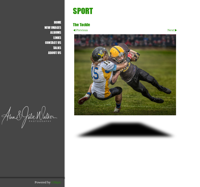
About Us (54, 52)
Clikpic (56, 182)
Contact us (53, 42)
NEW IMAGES (53, 27)
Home (57, 22)
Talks (57, 47)
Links (57, 37)
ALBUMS (55, 32)
